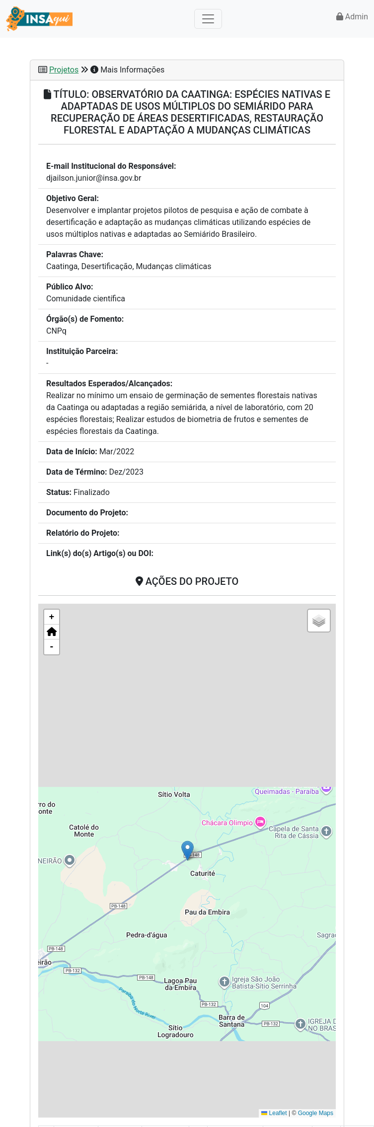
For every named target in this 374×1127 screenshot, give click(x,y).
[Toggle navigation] (208, 19)
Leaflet (274, 1113)
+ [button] (52, 617)
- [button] (52, 647)
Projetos (63, 69)
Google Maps (315, 1113)
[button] (187, 851)
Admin (352, 16)
